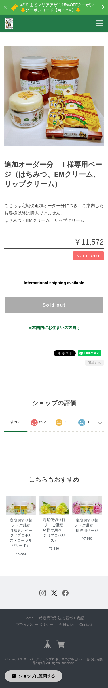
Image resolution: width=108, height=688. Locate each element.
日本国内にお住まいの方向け (54, 327)
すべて (15, 422)
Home (29, 618)
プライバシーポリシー (34, 624)
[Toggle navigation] (99, 23)
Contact (85, 624)
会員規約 (66, 624)
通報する (94, 362)
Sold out (54, 305)
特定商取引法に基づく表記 (61, 618)
